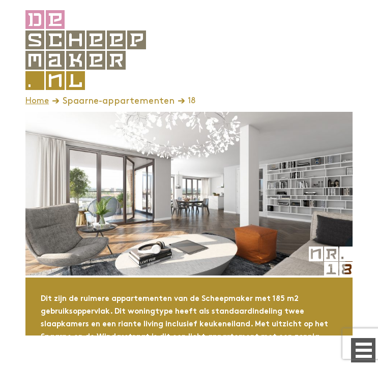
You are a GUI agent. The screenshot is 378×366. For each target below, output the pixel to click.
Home (37, 101)
